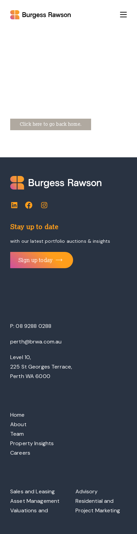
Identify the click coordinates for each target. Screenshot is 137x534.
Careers (20, 452)
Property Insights (32, 443)
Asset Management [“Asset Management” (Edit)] (34, 501)
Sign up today (40, 260)
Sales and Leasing (32, 491)
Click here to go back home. (51, 124)
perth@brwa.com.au (36, 341)
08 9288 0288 (33, 326)
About (18, 424)
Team (17, 433)
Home (17, 414)
